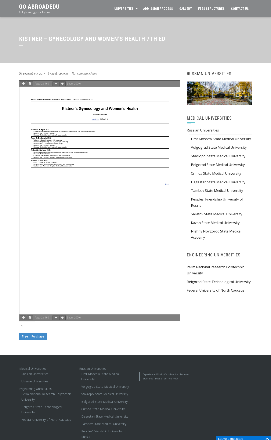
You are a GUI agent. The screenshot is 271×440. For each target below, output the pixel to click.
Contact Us (240, 9)
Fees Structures (211, 9)
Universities (124, 9)
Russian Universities (203, 130)
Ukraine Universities (34, 381)
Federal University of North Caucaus (215, 290)
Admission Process (158, 9)
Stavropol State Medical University (218, 156)
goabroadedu (59, 73)
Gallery (185, 9)
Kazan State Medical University (215, 222)
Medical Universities (32, 369)
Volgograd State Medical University (219, 147)
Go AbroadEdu (39, 6)
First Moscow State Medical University (221, 139)
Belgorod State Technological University (219, 281)
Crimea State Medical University (216, 173)
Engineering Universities (35, 389)
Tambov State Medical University (217, 190)
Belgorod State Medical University (218, 164)
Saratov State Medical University (216, 214)
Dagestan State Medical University (218, 182)
